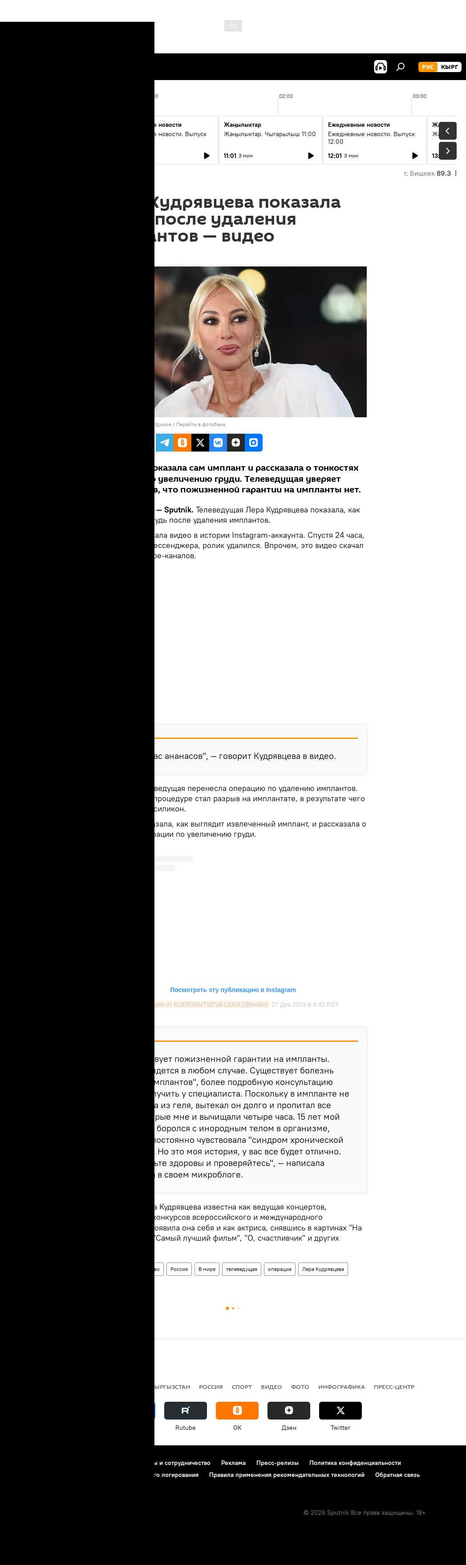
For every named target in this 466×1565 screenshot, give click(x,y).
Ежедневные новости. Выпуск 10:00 (163, 137)
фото (300, 1387)
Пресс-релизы (277, 1463)
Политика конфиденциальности (355, 1463)
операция (280, 1269)
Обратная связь (397, 1475)
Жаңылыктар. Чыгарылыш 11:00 (270, 134)
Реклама (233, 1463)
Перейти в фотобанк (201, 424)
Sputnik (114, 424)
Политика (75, 1387)
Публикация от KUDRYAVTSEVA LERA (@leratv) (198, 1004)
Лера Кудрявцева (323, 1269)
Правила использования (85, 1463)
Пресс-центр (394, 1387)
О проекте (24, 1463)
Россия (179, 1269)
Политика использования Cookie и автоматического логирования (104, 1475)
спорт (242, 1387)
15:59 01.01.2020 (123, 255)
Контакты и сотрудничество (170, 1463)
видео (271, 1387)
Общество (147, 1269)
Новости (114, 1269)
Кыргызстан (29, 1387)
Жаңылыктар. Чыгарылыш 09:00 (54, 137)
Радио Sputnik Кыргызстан (145, 1387)
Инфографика (341, 1387)
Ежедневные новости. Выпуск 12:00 (371, 137)
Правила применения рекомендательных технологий (287, 1475)
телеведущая (241, 1269)
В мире (207, 1269)
